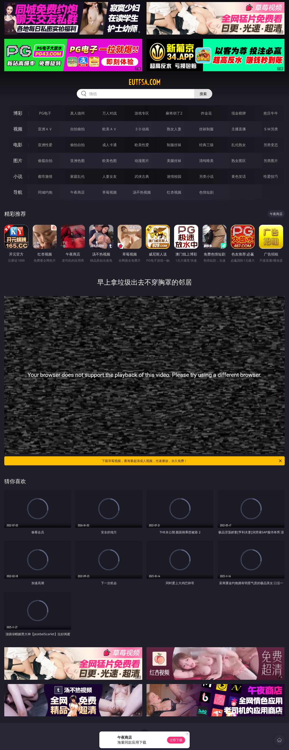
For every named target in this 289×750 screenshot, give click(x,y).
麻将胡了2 (174, 113)
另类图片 (270, 160)
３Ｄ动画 (142, 129)
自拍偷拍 (77, 129)
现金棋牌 (238, 113)
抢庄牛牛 (270, 113)
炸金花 (206, 113)
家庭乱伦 (77, 176)
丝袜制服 (206, 129)
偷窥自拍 (45, 160)
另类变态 (270, 144)
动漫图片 (142, 160)
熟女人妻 (174, 129)
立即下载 (176, 740)
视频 (17, 129)
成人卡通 (109, 144)
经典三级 (206, 144)
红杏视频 (174, 192)
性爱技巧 (270, 176)
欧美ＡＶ (109, 129)
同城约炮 (45, 192)
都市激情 (45, 176)
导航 (17, 192)
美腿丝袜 (174, 160)
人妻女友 (109, 176)
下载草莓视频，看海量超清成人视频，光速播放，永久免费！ (192, 461)
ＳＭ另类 (270, 129)
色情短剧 (206, 192)
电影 (17, 145)
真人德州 (77, 113)
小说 (17, 176)
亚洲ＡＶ (45, 129)
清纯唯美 (206, 160)
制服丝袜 (174, 144)
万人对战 (109, 113)
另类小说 (206, 176)
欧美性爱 (142, 144)
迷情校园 (174, 176)
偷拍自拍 (77, 144)
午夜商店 (77, 192)
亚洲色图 (77, 160)
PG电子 (45, 113)
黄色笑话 (238, 176)
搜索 (203, 93)
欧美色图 (109, 160)
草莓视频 (109, 192)
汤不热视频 (142, 192)
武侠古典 (142, 176)
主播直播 (238, 129)
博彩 (17, 113)
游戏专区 (142, 113)
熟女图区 (238, 160)
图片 (17, 160)
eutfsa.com (144, 82)
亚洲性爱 (45, 144)
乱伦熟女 (238, 144)
